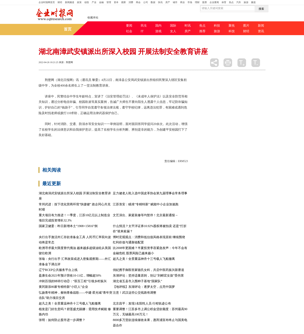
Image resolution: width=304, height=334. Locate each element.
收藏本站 (92, 17)
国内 (158, 25)
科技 (217, 25)
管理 (108, 2)
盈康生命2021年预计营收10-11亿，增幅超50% (70, 275)
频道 (253, 2)
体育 (224, 2)
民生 (144, 25)
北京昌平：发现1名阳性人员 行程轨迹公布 (142, 303)
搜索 (261, 8)
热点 (231, 2)
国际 (173, 25)
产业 (94, 2)
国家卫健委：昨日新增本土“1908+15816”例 (68, 226)
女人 (173, 31)
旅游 (246, 2)
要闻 (129, 25)
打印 (228, 62)
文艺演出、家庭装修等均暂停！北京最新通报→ (145, 215)
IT (142, 31)
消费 (131, 2)
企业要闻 (214, 2)
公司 (145, 2)
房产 (167, 2)
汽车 (238, 2)
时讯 (188, 25)
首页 (47, 2)
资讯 (261, 31)
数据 (153, 2)
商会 (138, 2)
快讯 (160, 2)
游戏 (158, 31)
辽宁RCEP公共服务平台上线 (58, 270)
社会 (129, 31)
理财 (197, 2)
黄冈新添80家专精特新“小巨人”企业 (63, 286)
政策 (79, 2)
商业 (182, 2)
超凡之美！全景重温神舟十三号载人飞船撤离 (144, 258)
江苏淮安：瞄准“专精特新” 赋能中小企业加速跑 (145, 204)
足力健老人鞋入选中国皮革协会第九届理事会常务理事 (150, 193)
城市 (175, 2)
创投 (86, 2)
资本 (116, 2)
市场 (189, 2)
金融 (101, 2)
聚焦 (232, 25)
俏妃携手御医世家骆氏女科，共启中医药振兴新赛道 (148, 270)
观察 (123, 2)
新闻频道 (69, 2)
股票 (204, 2)
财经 (60, 2)
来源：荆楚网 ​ (66, 62)
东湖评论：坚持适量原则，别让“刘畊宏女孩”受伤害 (148, 275)
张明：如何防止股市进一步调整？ (62, 320)
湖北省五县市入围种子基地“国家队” (137, 281)
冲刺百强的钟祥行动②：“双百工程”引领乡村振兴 (73, 281)
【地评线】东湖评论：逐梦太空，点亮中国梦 (144, 286)
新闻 (261, 25)
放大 (242, 62)
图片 (246, 25)
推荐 (202, 31)
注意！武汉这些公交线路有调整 (134, 292)
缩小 (255, 62)
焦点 (202, 25)
